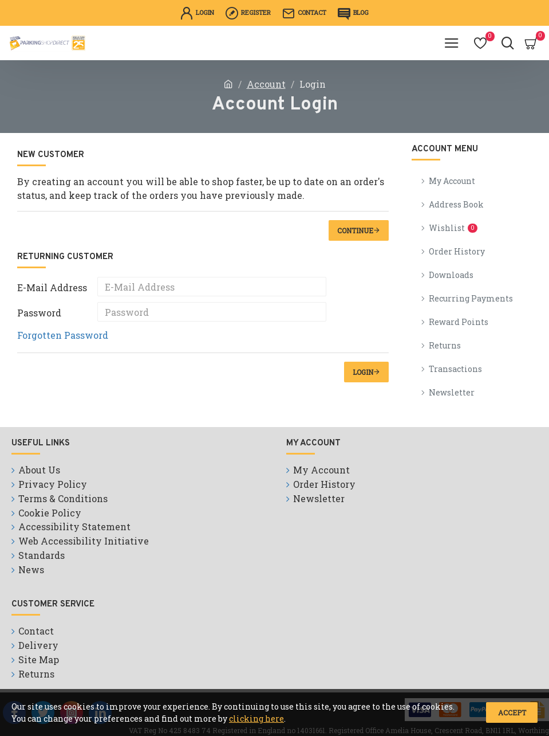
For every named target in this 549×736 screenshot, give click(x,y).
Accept (512, 712)
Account (266, 84)
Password (39, 313)
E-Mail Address (52, 287)
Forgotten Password (62, 335)
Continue (355, 230)
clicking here (256, 718)
